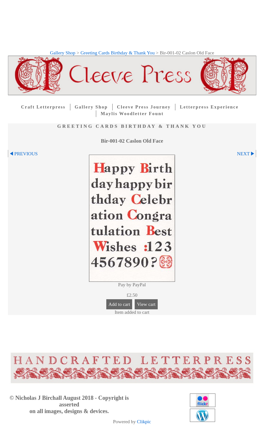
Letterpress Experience (209, 106)
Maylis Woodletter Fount (132, 113)
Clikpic (144, 421)
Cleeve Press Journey (144, 106)
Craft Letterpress (43, 106)
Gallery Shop (62, 52)
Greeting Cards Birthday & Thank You (117, 52)
